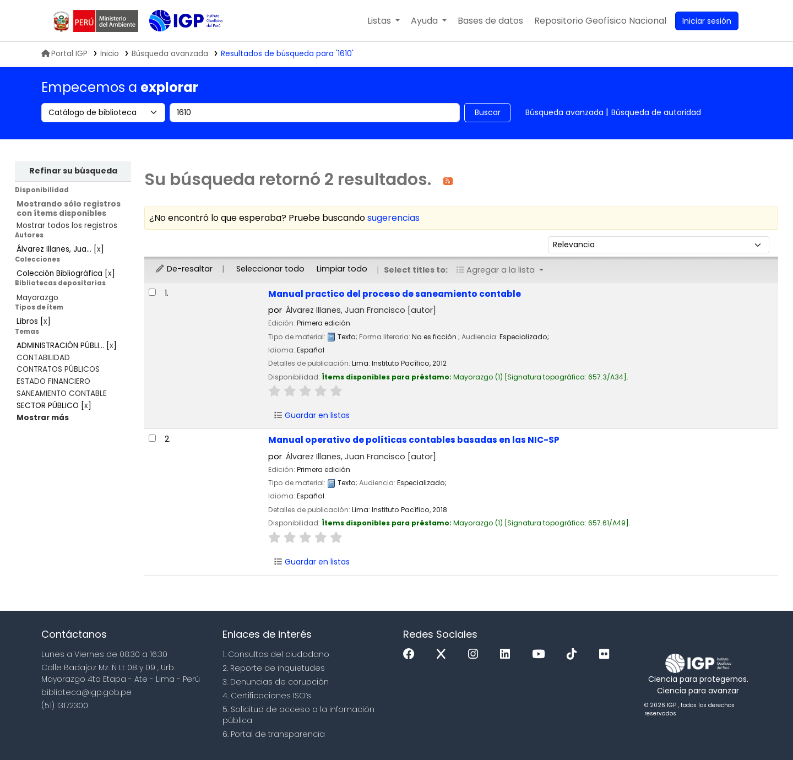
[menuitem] (600, 21)
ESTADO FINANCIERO (53, 381)
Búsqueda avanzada (564, 112)
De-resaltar (184, 268)
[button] (383, 21)
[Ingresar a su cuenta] (707, 21)
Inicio (109, 53)
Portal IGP (64, 53)
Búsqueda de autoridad (656, 112)
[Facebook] (411, 654)
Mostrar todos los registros (67, 225)
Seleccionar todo (270, 268)
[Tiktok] (574, 654)
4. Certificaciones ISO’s (266, 695)
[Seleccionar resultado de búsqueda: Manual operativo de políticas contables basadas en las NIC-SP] (152, 438)
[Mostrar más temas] (43, 417)
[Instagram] (476, 654)
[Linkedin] (507, 654)
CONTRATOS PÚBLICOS (58, 369)
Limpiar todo (342, 268)
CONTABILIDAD (43, 357)
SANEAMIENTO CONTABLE (62, 393)
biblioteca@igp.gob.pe (86, 692)
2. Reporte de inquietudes (273, 668)
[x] (444, 654)
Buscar (488, 112)
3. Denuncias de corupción (275, 681)
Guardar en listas (311, 415)
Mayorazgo (37, 297)
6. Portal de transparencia (273, 734)
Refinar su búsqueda (73, 170)
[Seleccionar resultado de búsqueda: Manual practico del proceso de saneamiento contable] (152, 292)
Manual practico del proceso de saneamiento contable (394, 294)
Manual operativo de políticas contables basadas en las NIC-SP (414, 440)
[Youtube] (541, 654)
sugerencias (393, 217)
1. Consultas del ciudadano (275, 654)
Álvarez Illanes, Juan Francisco (361, 310)
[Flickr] (607, 654)
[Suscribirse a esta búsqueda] (448, 180)
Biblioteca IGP (176, 43)
